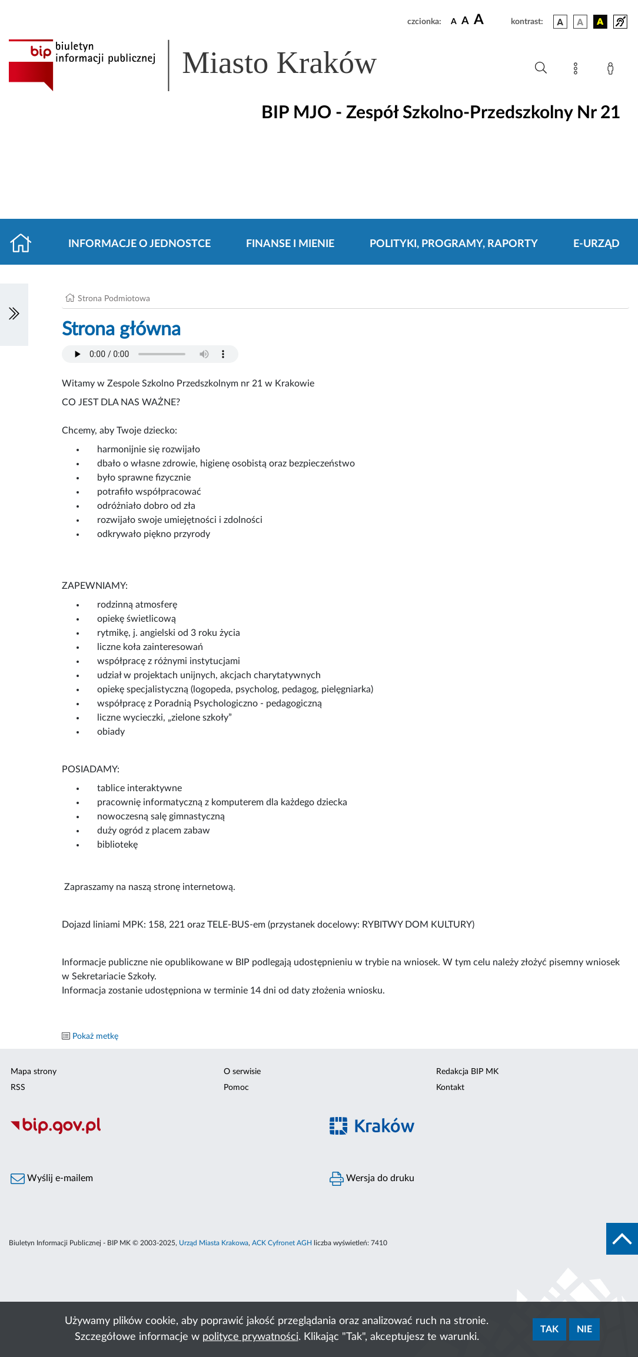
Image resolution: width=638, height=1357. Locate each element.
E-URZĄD (596, 244)
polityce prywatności (250, 1337)
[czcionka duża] (491, 20)
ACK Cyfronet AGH (282, 1242)
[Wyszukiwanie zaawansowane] (541, 68)
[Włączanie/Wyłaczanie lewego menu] (14, 315)
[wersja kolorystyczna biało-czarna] (580, 22)
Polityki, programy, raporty (454, 244)
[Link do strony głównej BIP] (209, 65)
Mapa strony (34, 1072)
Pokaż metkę (95, 1036)
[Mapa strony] (578, 70)
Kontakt (450, 1087)
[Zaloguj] (612, 70)
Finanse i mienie (290, 244)
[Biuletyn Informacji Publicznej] (159, 1132)
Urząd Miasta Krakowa (213, 1242)
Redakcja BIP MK (467, 1072)
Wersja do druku (372, 1179)
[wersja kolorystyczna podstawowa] (560, 22)
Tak (549, 1329)
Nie (584, 1329)
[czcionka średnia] (465, 21)
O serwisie (242, 1072)
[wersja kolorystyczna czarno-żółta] (600, 22)
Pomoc (236, 1087)
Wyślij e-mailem (52, 1179)
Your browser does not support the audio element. (150, 354)
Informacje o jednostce (139, 244)
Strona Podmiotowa (114, 299)
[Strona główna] (25, 244)
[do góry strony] (622, 1239)
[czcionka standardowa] (454, 21)
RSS (18, 1087)
